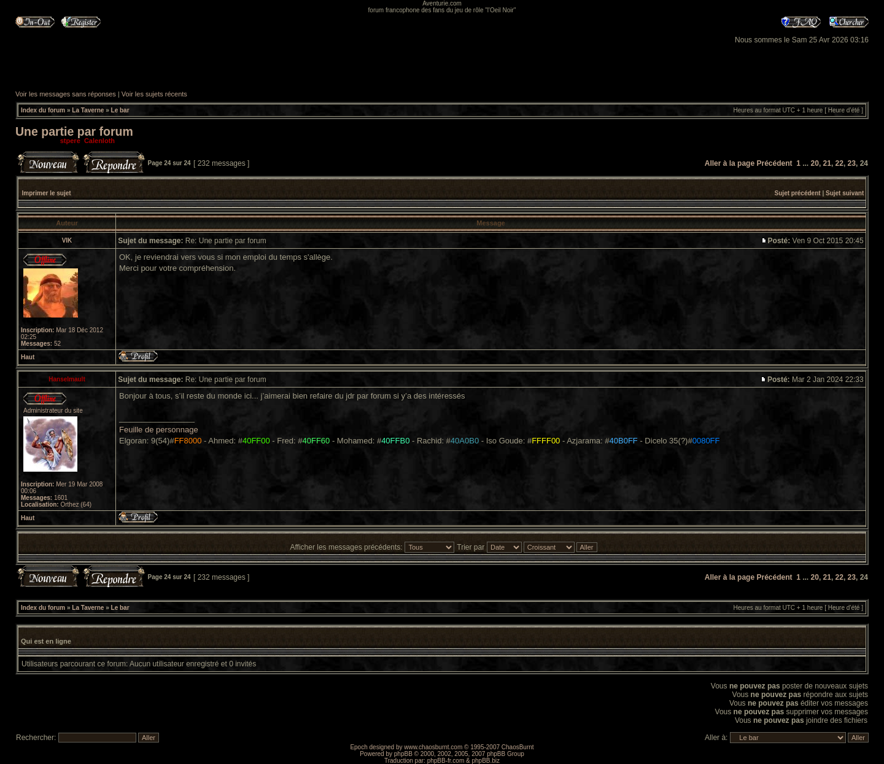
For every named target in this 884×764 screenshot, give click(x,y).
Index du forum (43, 110)
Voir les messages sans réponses (65, 94)
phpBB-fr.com (446, 760)
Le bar (120, 110)
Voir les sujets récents (154, 94)
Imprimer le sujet (46, 193)
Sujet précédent (798, 193)
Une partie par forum (74, 131)
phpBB (403, 753)
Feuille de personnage (158, 429)
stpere (70, 140)
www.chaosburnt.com (433, 747)
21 (827, 163)
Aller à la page (729, 163)
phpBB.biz (485, 760)
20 (815, 163)
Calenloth (99, 140)
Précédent (774, 163)
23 (852, 163)
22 (839, 163)
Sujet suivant (845, 193)
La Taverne (88, 110)
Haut (27, 357)
